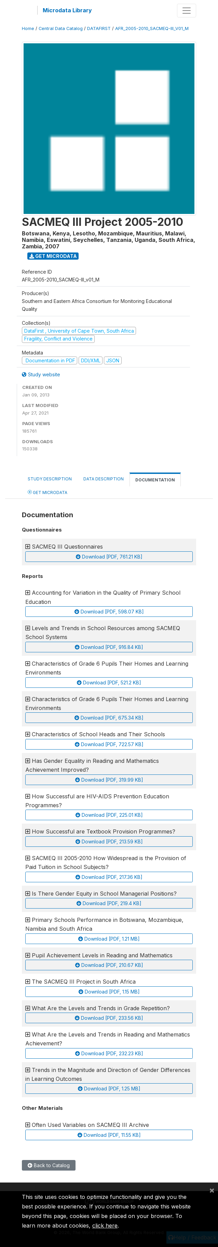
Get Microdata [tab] (47, 492)
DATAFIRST (99, 28)
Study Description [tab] (50, 478)
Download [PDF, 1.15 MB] (109, 992)
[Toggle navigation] (186, 10)
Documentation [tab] (155, 479)
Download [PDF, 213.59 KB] (109, 841)
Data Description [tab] (103, 478)
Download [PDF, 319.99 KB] (109, 780)
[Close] (212, 1190)
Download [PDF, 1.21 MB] (109, 939)
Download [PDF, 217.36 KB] (109, 877)
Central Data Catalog (61, 28)
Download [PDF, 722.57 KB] (109, 744)
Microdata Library (67, 10)
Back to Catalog (49, 1165)
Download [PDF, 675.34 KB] (109, 718)
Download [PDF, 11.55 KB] (109, 1135)
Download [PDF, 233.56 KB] (109, 1018)
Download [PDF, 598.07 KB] (109, 611)
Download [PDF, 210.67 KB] (109, 965)
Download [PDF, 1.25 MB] (109, 1088)
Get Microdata (53, 256)
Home (28, 28)
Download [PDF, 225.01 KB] (109, 815)
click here (105, 1225)
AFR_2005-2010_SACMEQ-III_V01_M (152, 28)
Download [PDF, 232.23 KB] (109, 1053)
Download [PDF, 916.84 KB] (109, 647)
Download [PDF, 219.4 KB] (109, 903)
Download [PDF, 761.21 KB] (109, 557)
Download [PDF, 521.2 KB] (109, 682)
